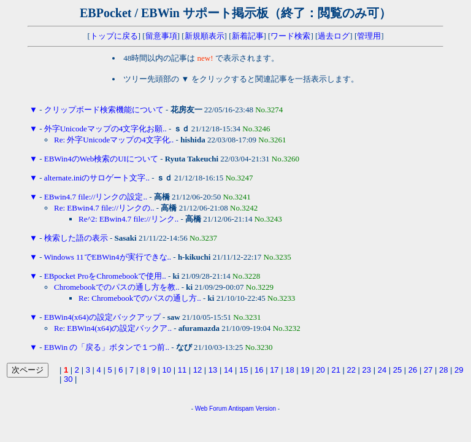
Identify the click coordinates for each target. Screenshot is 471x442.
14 (228, 369)
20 (320, 369)
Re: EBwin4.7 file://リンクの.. (104, 207)
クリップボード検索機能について (104, 109)
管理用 (369, 36)
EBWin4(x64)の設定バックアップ (102, 317)
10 (167, 369)
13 (213, 369)
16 (259, 369)
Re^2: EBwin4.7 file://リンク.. (128, 218)
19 (305, 369)
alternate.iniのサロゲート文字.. (97, 177)
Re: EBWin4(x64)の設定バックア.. (113, 328)
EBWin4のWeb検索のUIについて (101, 158)
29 (458, 369)
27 (428, 369)
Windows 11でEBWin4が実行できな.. (107, 257)
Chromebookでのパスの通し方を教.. (116, 287)
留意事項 (161, 36)
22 (351, 369)
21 (335, 369)
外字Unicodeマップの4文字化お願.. (105, 128)
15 (243, 369)
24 (382, 369)
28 (443, 369)
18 (289, 369)
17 (274, 369)
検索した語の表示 (76, 237)
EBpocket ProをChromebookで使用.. (105, 276)
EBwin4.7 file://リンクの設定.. (95, 196)
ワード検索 (290, 36)
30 (68, 379)
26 (412, 369)
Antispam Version (252, 408)
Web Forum (211, 408)
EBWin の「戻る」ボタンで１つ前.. (106, 347)
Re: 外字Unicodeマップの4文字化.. (114, 139)
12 (197, 369)
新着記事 (248, 36)
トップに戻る (114, 36)
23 (366, 369)
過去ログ (334, 36)
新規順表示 (204, 36)
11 (182, 369)
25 (397, 369)
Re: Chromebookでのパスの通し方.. (139, 298)
